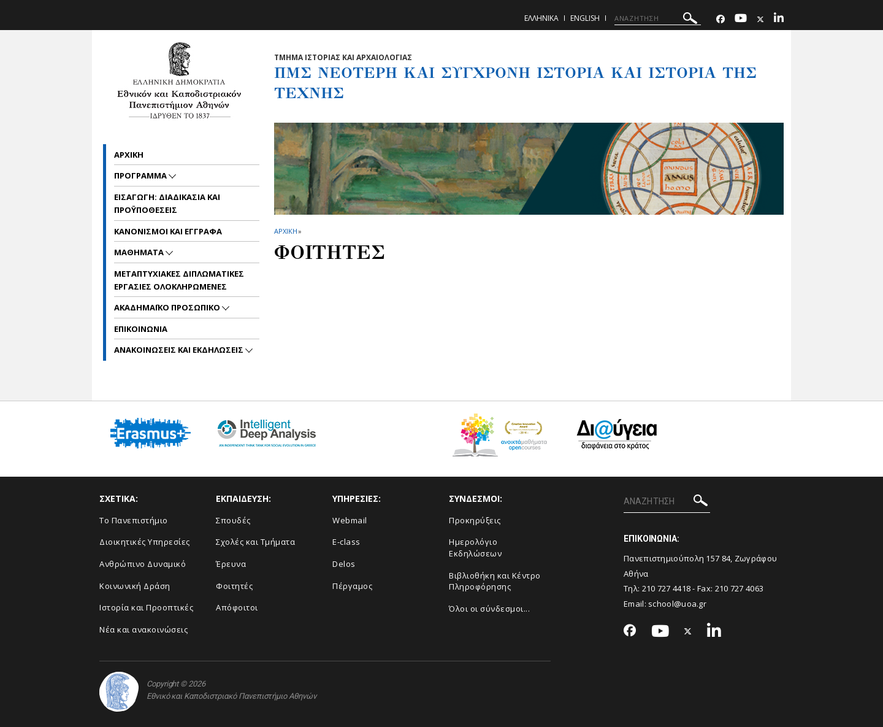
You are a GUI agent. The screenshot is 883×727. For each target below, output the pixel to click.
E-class (346, 541)
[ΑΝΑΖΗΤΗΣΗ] (657, 18)
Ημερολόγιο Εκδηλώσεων (475, 547)
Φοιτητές (234, 585)
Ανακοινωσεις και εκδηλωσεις (179, 349)
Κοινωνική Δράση (134, 585)
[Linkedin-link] (779, 19)
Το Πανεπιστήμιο (133, 520)
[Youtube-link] (741, 19)
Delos (344, 563)
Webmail (349, 520)
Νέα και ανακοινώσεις (143, 629)
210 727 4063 (739, 588)
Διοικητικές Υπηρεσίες (144, 541)
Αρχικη (128, 154)
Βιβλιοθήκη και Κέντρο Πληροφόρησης (495, 581)
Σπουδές (233, 520)
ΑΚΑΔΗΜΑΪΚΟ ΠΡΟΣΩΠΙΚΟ (168, 307)
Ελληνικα (541, 18)
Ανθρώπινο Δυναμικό (142, 563)
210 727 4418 (666, 588)
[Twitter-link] (760, 19)
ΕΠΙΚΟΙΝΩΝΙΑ (140, 328)
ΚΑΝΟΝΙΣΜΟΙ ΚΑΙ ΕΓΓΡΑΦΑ (168, 231)
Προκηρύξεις (475, 520)
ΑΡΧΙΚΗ (285, 231)
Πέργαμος (352, 585)
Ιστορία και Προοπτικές (146, 607)
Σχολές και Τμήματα (255, 541)
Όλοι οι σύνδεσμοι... (489, 608)
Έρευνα (231, 563)
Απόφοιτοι (237, 607)
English (585, 18)
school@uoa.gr (677, 603)
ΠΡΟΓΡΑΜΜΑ (141, 175)
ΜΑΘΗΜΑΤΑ (140, 252)
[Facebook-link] (720, 19)
